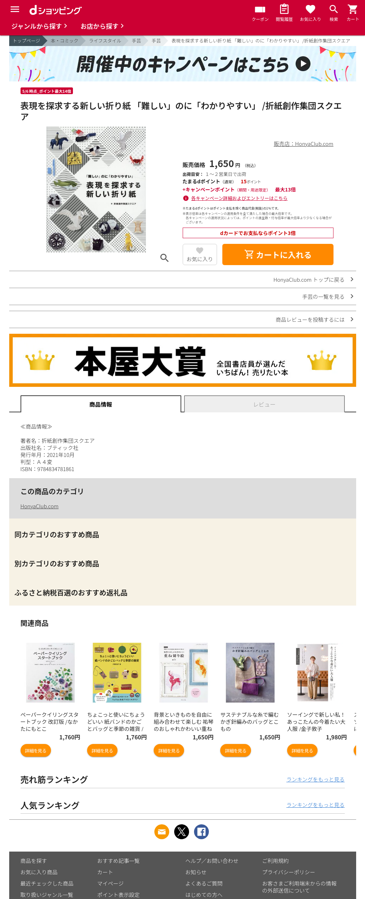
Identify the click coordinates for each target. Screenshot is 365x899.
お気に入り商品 (39, 872)
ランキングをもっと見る (315, 779)
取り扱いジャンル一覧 (47, 894)
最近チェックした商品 (47, 883)
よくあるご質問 (204, 883)
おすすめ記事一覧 (118, 860)
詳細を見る (35, 750)
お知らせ (196, 872)
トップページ (26, 40)
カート (105, 872)
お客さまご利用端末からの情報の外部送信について (299, 887)
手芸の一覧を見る (323, 296)
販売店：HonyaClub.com (303, 143)
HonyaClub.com (40, 506)
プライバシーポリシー (288, 872)
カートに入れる (278, 254)
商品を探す (34, 860)
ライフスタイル (105, 40)
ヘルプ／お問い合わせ (212, 860)
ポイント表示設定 (118, 894)
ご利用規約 (275, 860)
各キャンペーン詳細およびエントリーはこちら (239, 198)
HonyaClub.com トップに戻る (308, 279)
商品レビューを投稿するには (309, 319)
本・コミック (64, 40)
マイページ (110, 883)
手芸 (136, 40)
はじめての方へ (204, 894)
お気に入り (200, 259)
